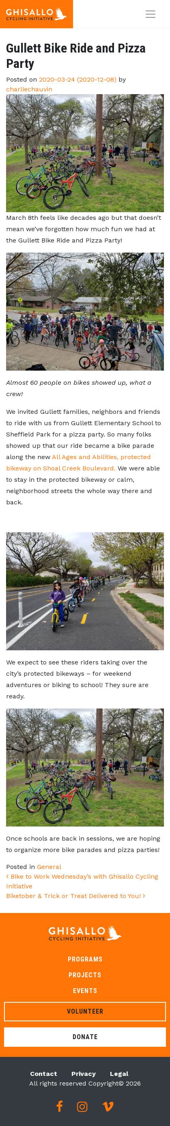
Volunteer (85, 1011)
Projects (85, 975)
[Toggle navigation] (150, 14)
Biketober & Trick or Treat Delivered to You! (75, 896)
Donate (85, 1037)
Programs (85, 959)
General (49, 867)
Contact (43, 1074)
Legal (119, 1074)
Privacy (83, 1074)
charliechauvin (29, 89)
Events (85, 991)
